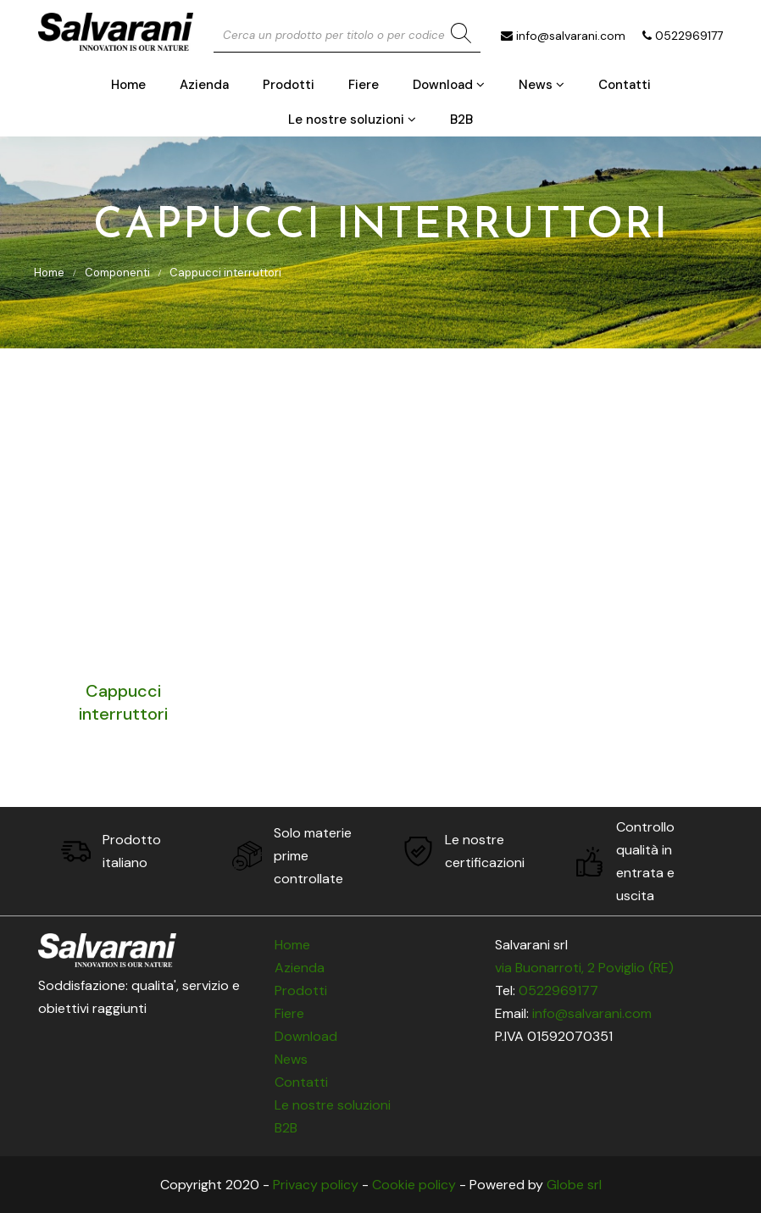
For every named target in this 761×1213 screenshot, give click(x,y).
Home (128, 84)
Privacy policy (315, 1185)
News (541, 84)
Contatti (624, 84)
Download (449, 84)
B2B (461, 119)
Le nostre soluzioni (352, 119)
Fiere (363, 84)
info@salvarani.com (570, 35)
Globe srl (574, 1185)
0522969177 (689, 35)
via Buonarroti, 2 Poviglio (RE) (584, 968)
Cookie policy (414, 1185)
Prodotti (288, 84)
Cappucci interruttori (225, 272)
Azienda (204, 84)
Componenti (117, 272)
